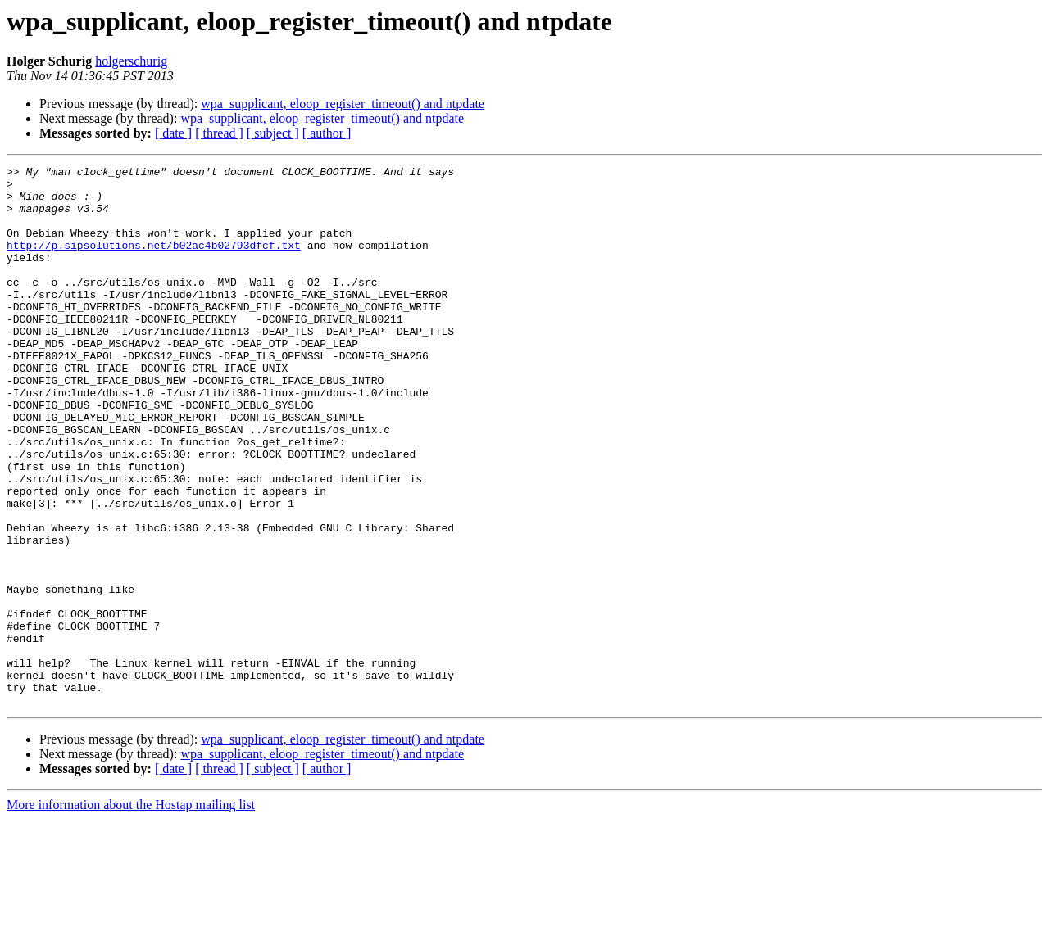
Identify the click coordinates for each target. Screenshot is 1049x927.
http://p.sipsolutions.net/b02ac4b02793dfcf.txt (154, 262)
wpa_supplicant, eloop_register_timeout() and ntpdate (342, 104)
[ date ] (173, 133)
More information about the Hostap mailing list (131, 913)
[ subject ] (273, 133)
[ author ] (327, 133)
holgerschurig (131, 61)
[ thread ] (219, 133)
